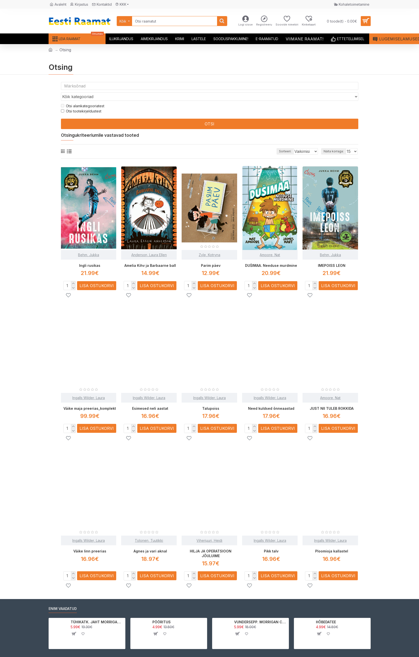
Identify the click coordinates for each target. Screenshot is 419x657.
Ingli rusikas (89, 256)
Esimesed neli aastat (150, 399)
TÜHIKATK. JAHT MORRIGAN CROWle (97, 612)
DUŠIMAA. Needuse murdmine (271, 256)
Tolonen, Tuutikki (149, 530)
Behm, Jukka (88, 245)
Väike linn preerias (89, 541)
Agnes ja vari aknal (150, 541)
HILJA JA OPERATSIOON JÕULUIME (210, 543)
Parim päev (211, 256)
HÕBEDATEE (326, 612)
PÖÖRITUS (161, 612)
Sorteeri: (278, 142)
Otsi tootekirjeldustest (81, 102)
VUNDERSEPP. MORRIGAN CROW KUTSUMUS (260, 612)
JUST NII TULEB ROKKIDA (332, 399)
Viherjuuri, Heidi (209, 530)
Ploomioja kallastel (331, 541)
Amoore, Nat (270, 245)
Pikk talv (271, 541)
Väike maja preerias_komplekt (89, 399)
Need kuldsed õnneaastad (271, 399)
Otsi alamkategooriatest (82, 96)
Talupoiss (210, 399)
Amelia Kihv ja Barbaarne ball (150, 256)
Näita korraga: (335, 142)
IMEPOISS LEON (331, 256)
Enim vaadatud (63, 598)
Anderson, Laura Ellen (149, 245)
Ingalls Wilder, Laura (88, 388)
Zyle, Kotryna (209, 245)
